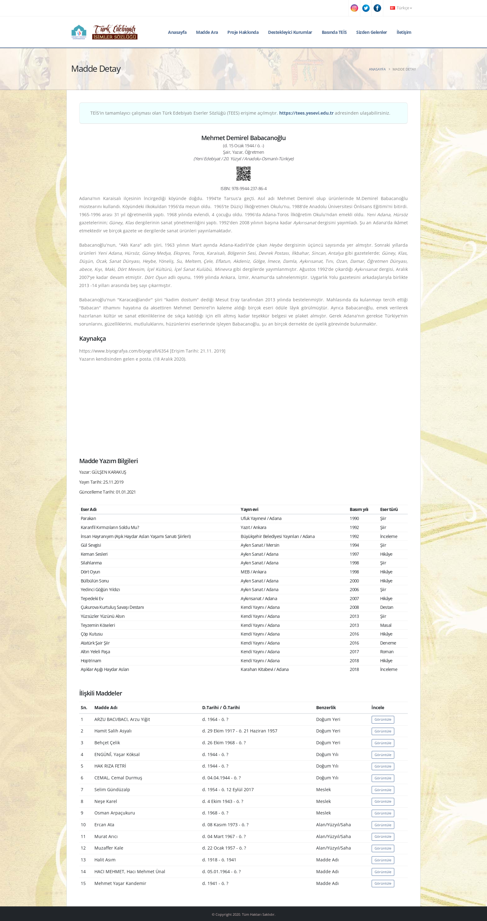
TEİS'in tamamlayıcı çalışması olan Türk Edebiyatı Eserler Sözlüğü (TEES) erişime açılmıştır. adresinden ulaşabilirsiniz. (240, 113)
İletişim (404, 32)
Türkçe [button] (401, 8)
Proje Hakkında (242, 32)
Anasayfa (177, 32)
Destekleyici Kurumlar (290, 32)
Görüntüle (383, 719)
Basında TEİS (334, 32)
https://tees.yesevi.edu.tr (306, 113)
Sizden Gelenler (371, 32)
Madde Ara (207, 32)
